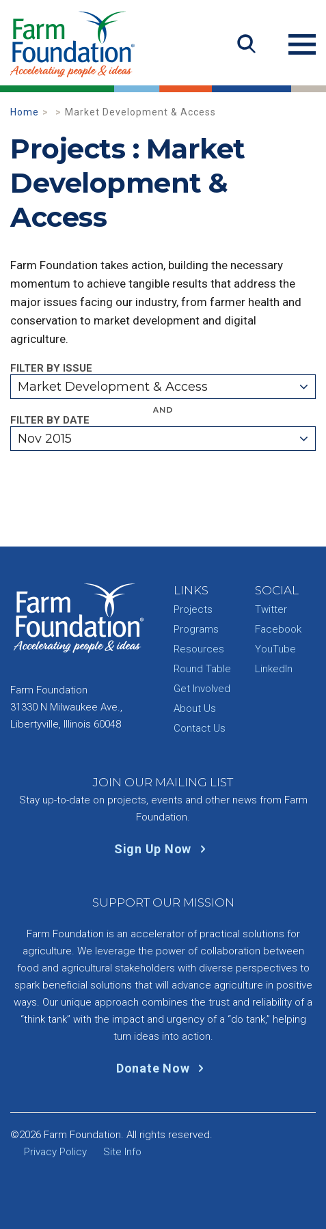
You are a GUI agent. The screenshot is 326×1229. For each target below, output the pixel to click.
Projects (193, 609)
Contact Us (200, 728)
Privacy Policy (55, 1152)
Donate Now (163, 1068)
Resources (199, 649)
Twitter (271, 609)
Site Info (122, 1152)
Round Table (202, 669)
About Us (195, 708)
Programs (196, 629)
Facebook (278, 629)
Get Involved (202, 688)
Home (24, 112)
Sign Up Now (163, 849)
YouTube (275, 649)
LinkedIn (274, 669)
